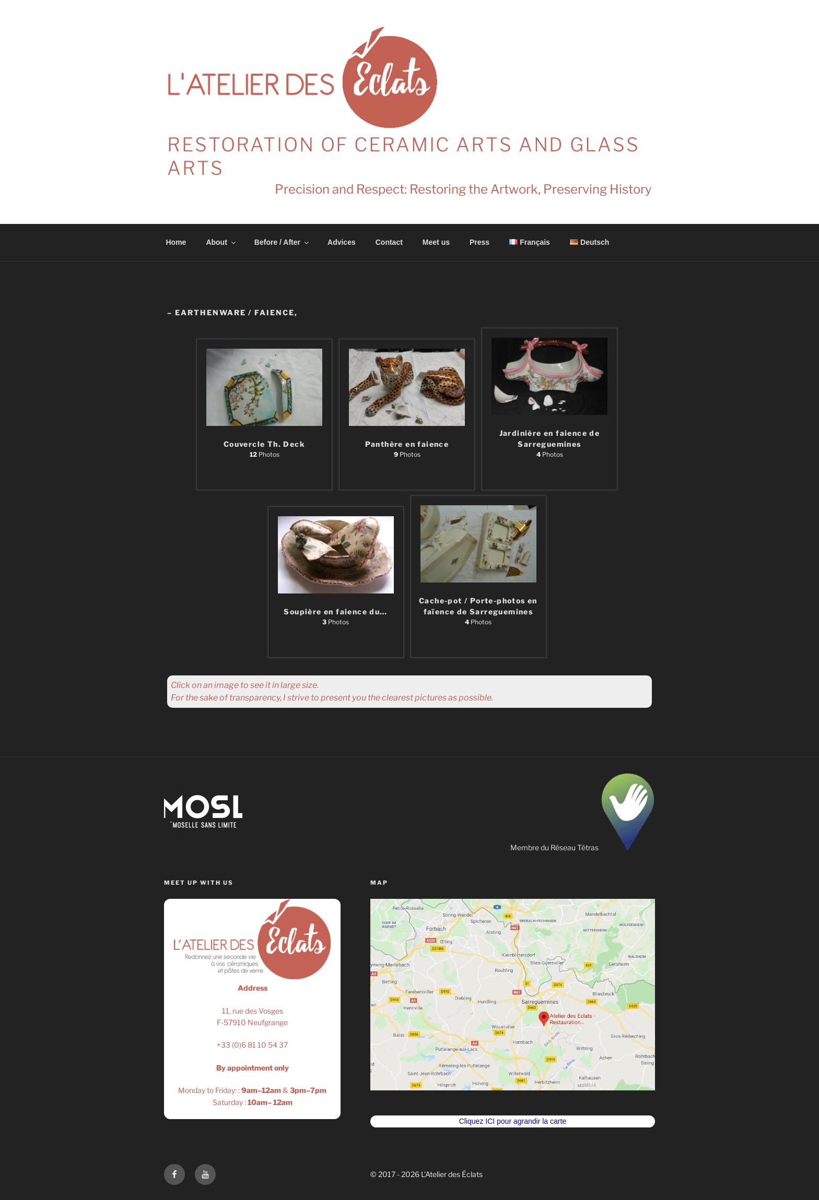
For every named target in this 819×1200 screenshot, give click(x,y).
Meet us (436, 242)
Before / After (282, 242)
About (221, 242)
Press (479, 242)
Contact (389, 242)
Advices (341, 242)
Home (176, 242)
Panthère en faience (407, 443)
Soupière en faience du (335, 611)
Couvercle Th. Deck (264, 443)
